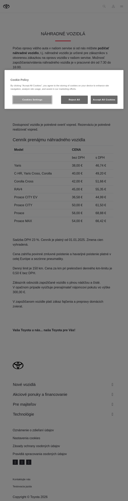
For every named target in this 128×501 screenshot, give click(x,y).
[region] (64, 89)
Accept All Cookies (104, 99)
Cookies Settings (32, 99)
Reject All (74, 99)
